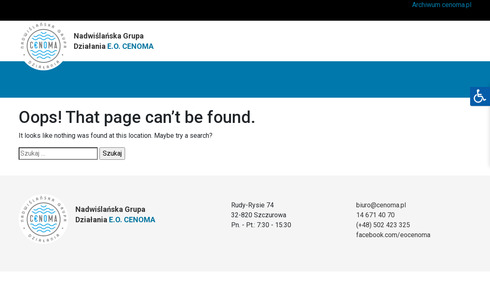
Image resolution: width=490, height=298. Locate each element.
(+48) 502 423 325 (383, 225)
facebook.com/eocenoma (393, 235)
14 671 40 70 (375, 215)
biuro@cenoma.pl (381, 205)
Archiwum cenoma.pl (441, 5)
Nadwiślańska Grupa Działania (114, 40)
